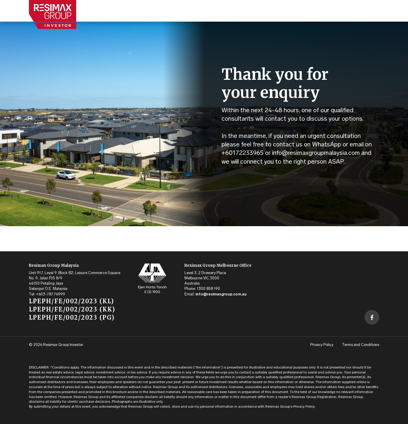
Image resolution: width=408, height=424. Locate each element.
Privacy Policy (321, 345)
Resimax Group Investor (63, 345)
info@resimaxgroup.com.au (221, 294)
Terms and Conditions (360, 345)
